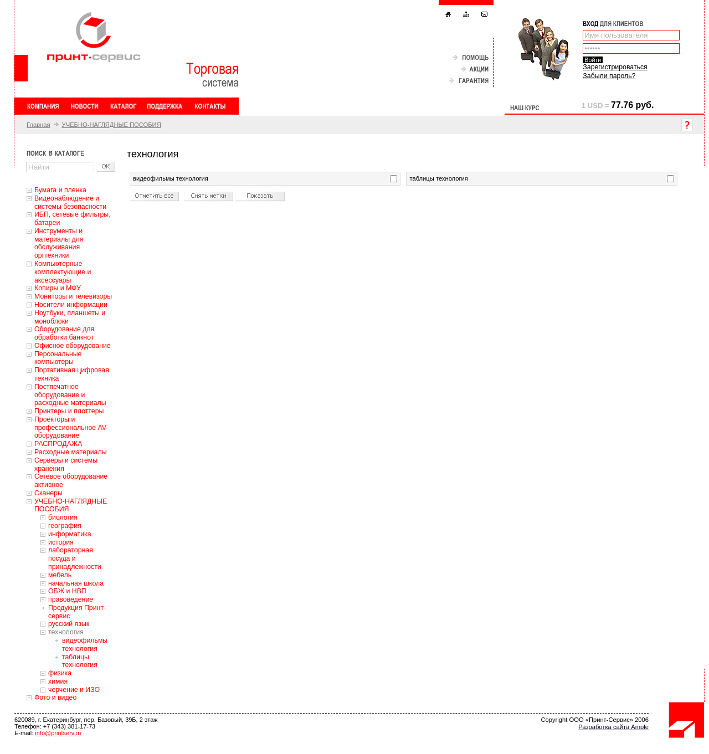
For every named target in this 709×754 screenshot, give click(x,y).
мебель (59, 575)
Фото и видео (55, 697)
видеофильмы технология (84, 645)
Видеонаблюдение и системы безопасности (70, 202)
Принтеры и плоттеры (69, 411)
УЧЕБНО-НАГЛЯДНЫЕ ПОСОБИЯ (111, 124)
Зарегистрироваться (615, 67)
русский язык (68, 624)
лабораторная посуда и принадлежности (74, 558)
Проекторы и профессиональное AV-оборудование (71, 428)
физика (59, 673)
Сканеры (48, 493)
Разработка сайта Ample (613, 727)
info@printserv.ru (58, 733)
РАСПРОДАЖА (58, 444)
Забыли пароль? (609, 76)
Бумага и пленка (60, 190)
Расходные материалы (70, 452)
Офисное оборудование (72, 346)
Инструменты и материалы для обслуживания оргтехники (58, 243)
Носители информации (70, 305)
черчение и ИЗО (74, 690)
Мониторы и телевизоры (73, 296)
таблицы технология (79, 661)
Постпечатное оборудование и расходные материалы (70, 395)
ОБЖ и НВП (67, 591)
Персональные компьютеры (57, 358)
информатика (69, 534)
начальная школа (76, 583)
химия (58, 681)
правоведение (70, 599)
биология (63, 517)
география (64, 526)
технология (66, 632)
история (61, 542)
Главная (38, 124)
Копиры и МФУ (57, 288)
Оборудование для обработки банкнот (64, 333)
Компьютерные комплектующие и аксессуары (62, 272)
